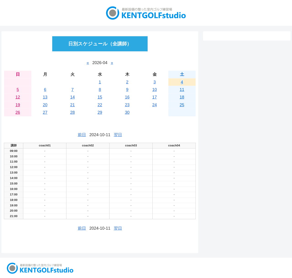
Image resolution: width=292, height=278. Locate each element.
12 (18, 97)
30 (127, 112)
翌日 (118, 135)
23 (127, 105)
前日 (82, 135)
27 (45, 112)
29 (100, 112)
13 (45, 97)
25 (182, 105)
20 (45, 105)
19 (18, 105)
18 (182, 97)
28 (72, 112)
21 (72, 105)
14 (72, 97)
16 (127, 97)
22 (100, 105)
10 (154, 89)
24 (154, 105)
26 (18, 112)
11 (182, 89)
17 (154, 97)
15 (100, 97)
